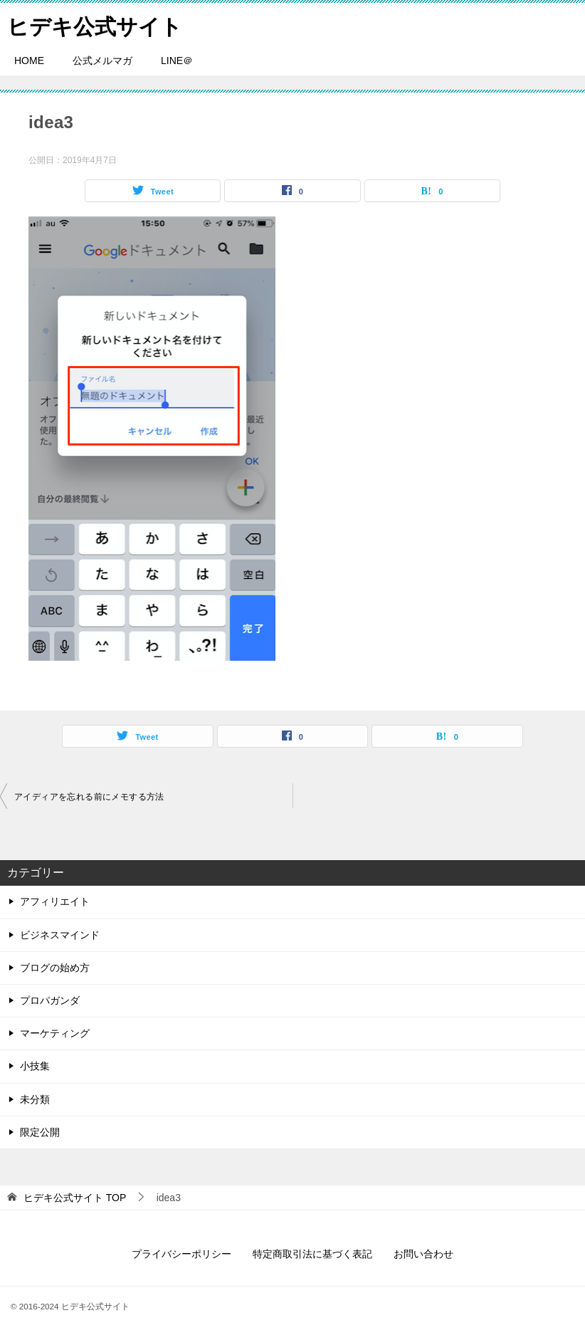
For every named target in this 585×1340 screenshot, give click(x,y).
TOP (74, 1197)
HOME (29, 60)
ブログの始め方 (55, 967)
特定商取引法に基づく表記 (312, 1254)
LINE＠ (177, 60)
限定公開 (40, 1132)
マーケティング (55, 1033)
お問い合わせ (423, 1254)
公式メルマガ (102, 60)
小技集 (35, 1066)
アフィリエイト (55, 901)
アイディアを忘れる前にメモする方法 (89, 797)
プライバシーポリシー (181, 1254)
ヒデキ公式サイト (94, 25)
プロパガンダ (50, 1000)
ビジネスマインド (60, 935)
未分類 (35, 1099)
